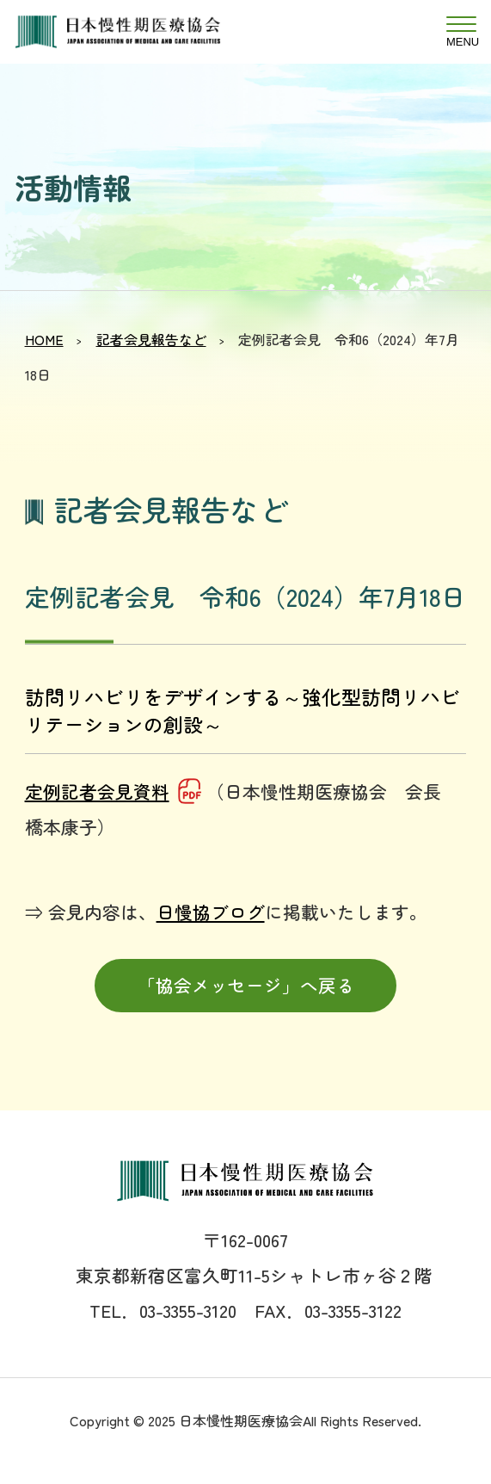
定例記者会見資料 (97, 791)
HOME (44, 339)
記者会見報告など (151, 339)
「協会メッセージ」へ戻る (246, 985)
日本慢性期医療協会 (138, 32)
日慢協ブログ (211, 911)
